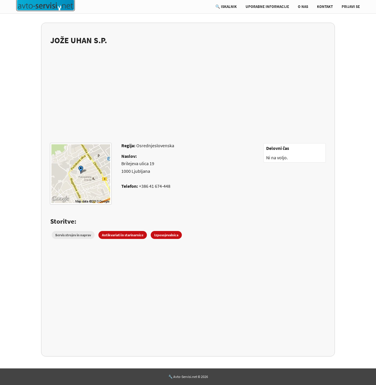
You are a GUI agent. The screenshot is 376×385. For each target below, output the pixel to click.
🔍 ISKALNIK (226, 6)
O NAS (303, 6)
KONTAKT (325, 6)
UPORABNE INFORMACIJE (267, 6)
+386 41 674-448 (154, 186)
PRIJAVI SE (351, 6)
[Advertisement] (188, 90)
